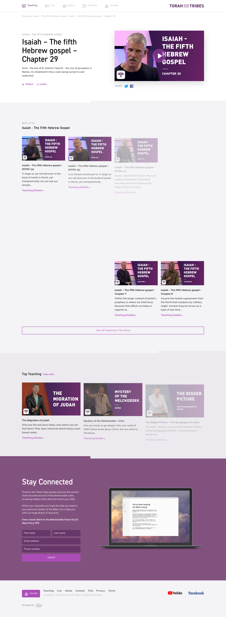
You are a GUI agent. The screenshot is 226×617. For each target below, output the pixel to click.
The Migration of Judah (35, 423)
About (68, 591)
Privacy (100, 591)
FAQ (90, 591)
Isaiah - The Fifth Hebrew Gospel (50, 16)
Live (59, 591)
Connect (80, 591)
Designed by (32, 605)
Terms (111, 591)
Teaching (26, 16)
